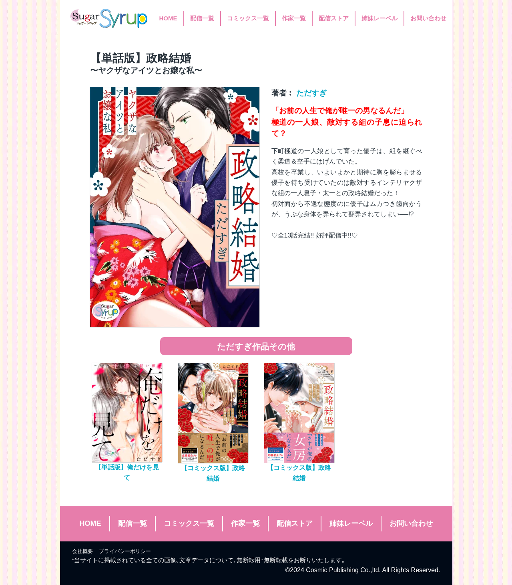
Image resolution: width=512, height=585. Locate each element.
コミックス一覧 (248, 18)
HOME (168, 18)
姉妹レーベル (379, 18)
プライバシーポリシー (125, 551)
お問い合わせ (428, 18)
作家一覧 (294, 18)
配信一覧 (202, 18)
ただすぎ (311, 93)
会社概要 (82, 551)
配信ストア (334, 18)
